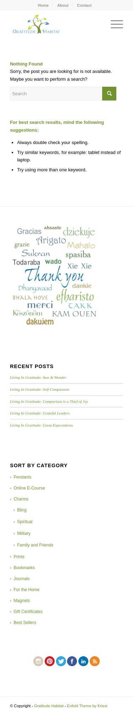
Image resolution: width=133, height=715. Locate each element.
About (62, 5)
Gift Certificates (28, 611)
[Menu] (113, 24)
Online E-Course (29, 488)
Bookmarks (24, 567)
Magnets (21, 600)
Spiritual (24, 521)
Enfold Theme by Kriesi (87, 706)
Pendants (22, 477)
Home (43, 5)
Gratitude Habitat (48, 706)
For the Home (26, 589)
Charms (20, 499)
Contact (84, 5)
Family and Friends (35, 545)
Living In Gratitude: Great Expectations (41, 425)
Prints (18, 556)
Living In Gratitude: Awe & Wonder (38, 377)
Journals (21, 578)
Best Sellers (24, 622)
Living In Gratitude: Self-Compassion (39, 389)
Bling (22, 510)
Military (24, 533)
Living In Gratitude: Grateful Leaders (40, 413)
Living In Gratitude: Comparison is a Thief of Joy (49, 401)
